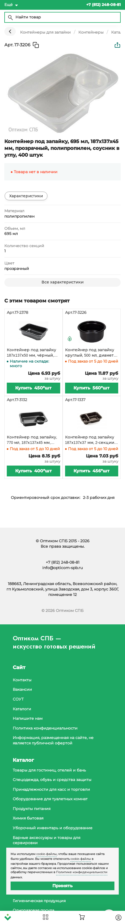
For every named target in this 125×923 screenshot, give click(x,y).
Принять (62, 885)
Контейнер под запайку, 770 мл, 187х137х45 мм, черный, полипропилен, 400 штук (32, 440)
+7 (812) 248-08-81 (62, 562)
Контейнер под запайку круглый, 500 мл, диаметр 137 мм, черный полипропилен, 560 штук (91, 353)
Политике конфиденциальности (81, 872)
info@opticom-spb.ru (62, 567)
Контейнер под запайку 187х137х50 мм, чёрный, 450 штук (31, 353)
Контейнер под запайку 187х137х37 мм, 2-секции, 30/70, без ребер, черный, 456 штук (90, 440)
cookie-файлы (46, 854)
